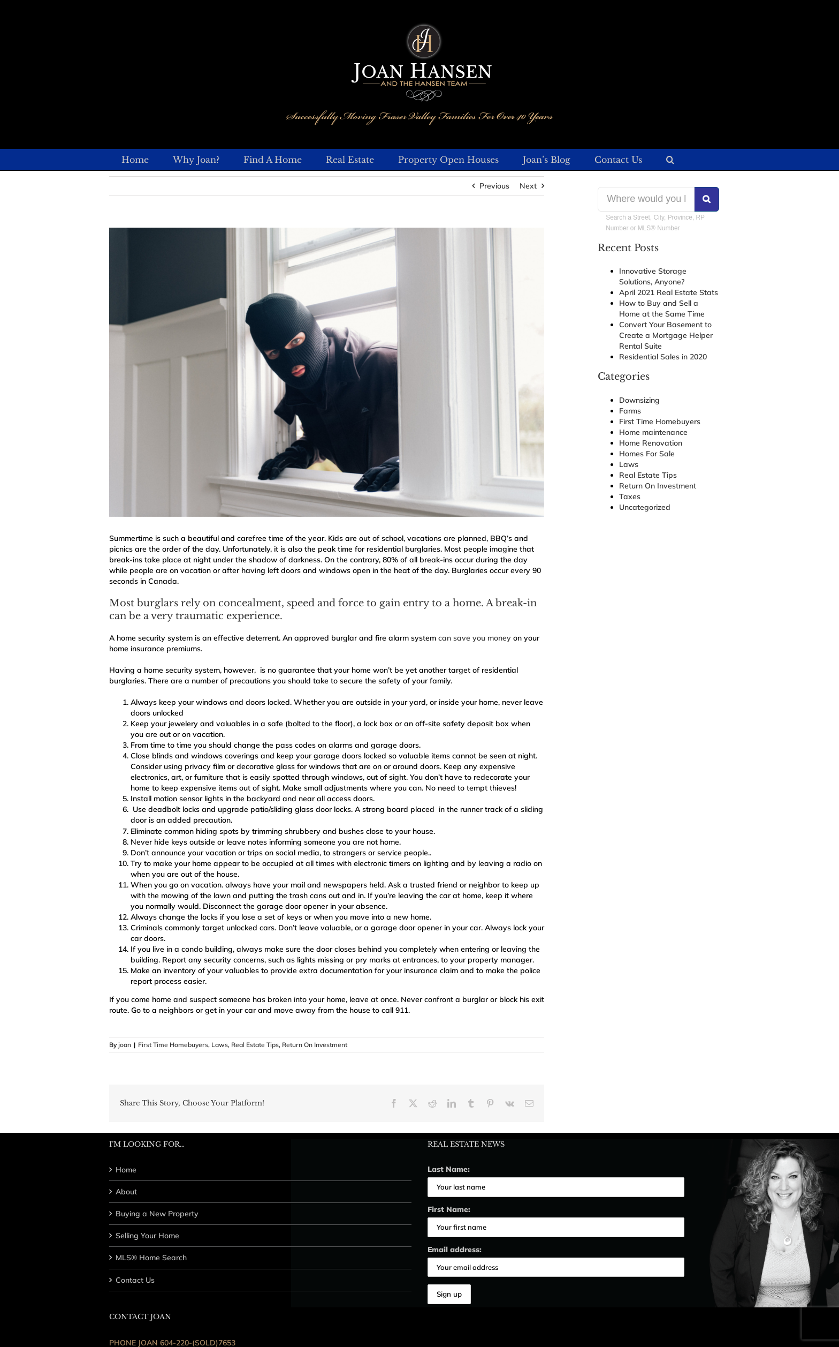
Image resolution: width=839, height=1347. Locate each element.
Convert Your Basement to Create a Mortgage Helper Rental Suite (666, 335)
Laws (219, 1045)
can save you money (474, 638)
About (126, 1192)
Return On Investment (314, 1045)
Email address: (455, 1249)
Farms (630, 411)
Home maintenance (653, 432)
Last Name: (449, 1169)
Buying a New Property (157, 1213)
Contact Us (135, 1280)
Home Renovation (650, 443)
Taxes (629, 496)
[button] (670, 159)
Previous (494, 186)
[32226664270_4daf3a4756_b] (326, 372)
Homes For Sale (647, 453)
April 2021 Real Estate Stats (668, 292)
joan (124, 1045)
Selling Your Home (147, 1235)
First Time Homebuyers (173, 1045)
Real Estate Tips (255, 1045)
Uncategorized (644, 507)
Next (528, 186)
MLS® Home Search (151, 1257)
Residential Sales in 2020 (663, 357)
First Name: (449, 1209)
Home (126, 1170)
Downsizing (639, 400)
